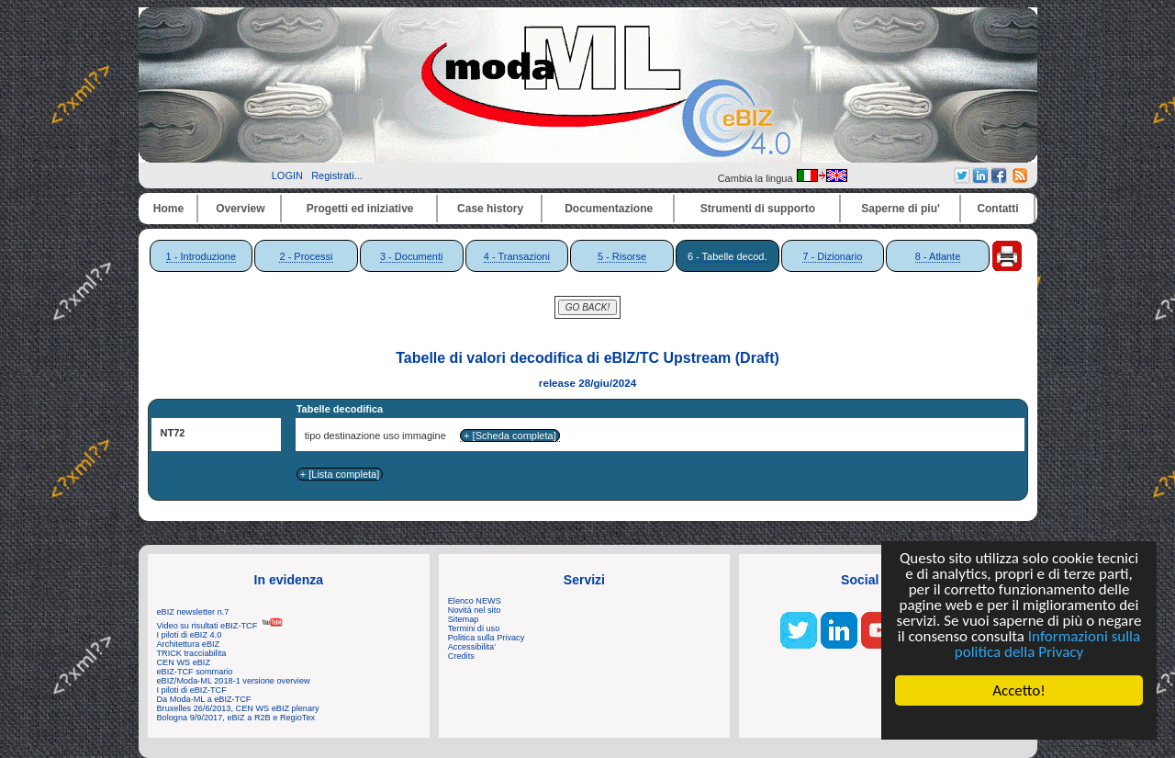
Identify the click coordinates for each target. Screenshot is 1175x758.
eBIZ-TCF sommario (195, 671)
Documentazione (609, 208)
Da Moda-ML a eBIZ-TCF (204, 699)
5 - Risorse (622, 256)
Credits (461, 656)
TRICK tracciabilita (192, 653)
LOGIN (287, 175)
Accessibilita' (472, 646)
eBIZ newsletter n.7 (193, 612)
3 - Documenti (411, 256)
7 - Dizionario (832, 256)
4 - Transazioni (517, 256)
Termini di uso (473, 628)
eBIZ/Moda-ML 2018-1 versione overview (233, 680)
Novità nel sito (474, 610)
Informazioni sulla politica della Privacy (1047, 644)
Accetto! (1019, 690)
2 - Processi (305, 256)
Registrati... (337, 175)
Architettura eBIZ (188, 644)
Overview (240, 208)
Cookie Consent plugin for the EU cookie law (1019, 722)
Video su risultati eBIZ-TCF (220, 625)
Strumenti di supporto (757, 208)
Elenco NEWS (474, 600)
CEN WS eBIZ (184, 662)
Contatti (997, 208)
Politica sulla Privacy (486, 637)
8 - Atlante (938, 256)
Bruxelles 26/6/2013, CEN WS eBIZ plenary (238, 708)
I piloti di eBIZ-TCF (192, 690)
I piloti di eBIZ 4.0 (189, 634)
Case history (490, 208)
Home (168, 208)
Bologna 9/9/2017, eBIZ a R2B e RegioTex (236, 717)
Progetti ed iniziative (360, 208)
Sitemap (463, 619)
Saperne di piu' (900, 208)
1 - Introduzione (201, 256)
